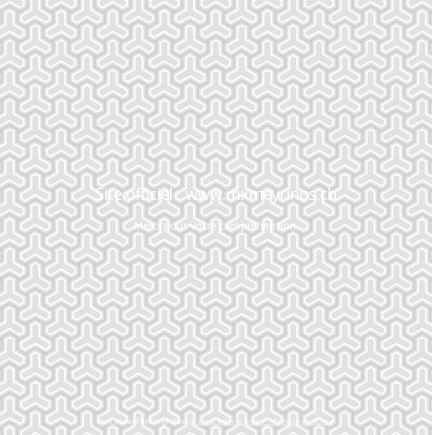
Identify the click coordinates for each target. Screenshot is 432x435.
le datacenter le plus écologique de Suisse (262, 421)
